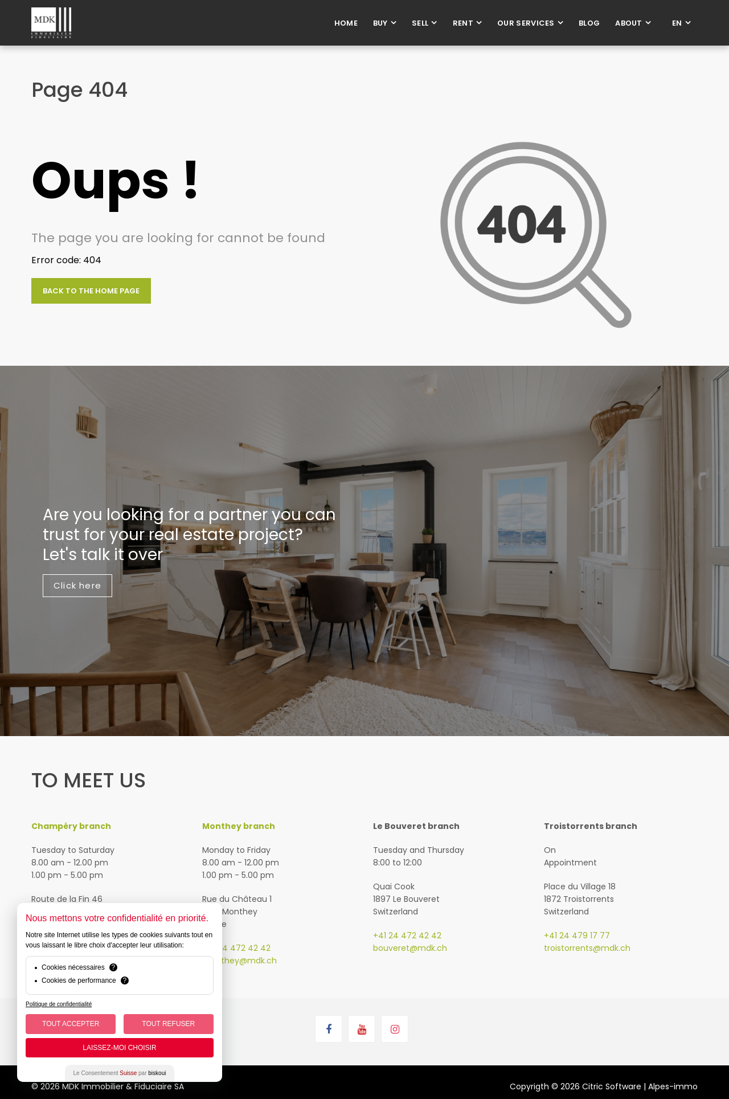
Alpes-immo (673, 1086)
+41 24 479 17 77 (577, 935)
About (628, 23)
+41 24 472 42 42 (236, 948)
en (677, 23)
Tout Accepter (70, 1024)
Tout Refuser (168, 1024)
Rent (463, 23)
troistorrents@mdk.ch (587, 948)
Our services (526, 23)
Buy (380, 23)
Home (346, 23)
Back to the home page (91, 290)
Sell (420, 23)
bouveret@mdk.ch (410, 948)
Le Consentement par (119, 1073)
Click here (77, 585)
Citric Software (611, 1086)
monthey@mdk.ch (239, 960)
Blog (589, 23)
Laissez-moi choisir (119, 1048)
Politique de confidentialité (59, 1004)
